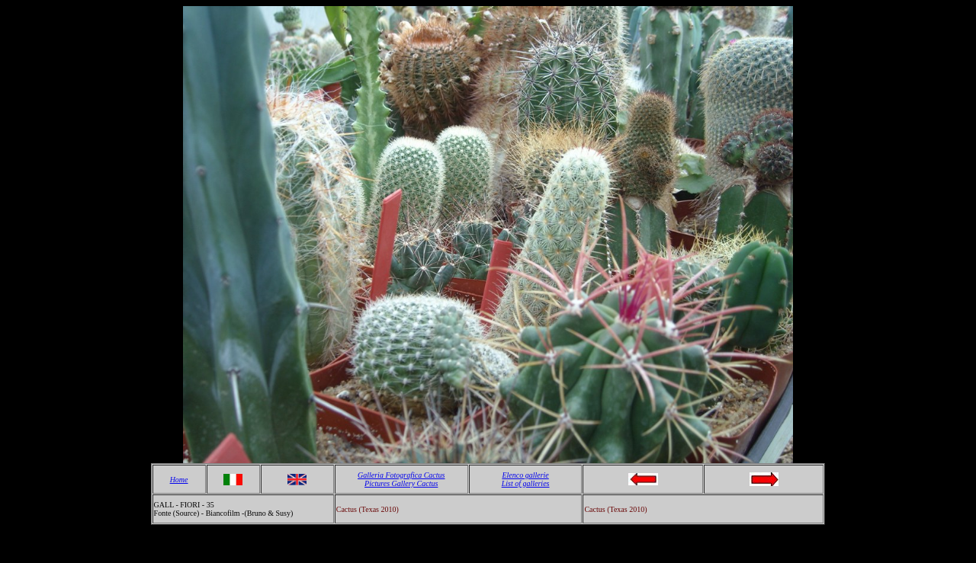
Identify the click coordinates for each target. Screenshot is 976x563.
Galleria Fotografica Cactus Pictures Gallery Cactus (401, 479)
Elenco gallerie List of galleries (526, 479)
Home (179, 479)
